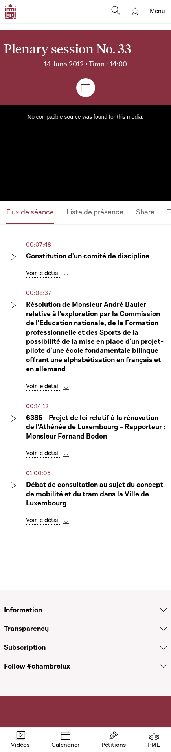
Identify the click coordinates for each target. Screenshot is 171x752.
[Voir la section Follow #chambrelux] (163, 666)
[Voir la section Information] (163, 610)
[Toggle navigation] (157, 11)
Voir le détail (43, 273)
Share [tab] (145, 212)
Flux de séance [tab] (30, 212)
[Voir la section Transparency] (163, 628)
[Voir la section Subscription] (163, 647)
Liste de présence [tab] (94, 212)
